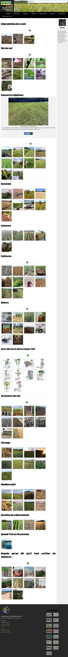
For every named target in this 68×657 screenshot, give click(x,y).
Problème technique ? (6, 632)
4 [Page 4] (31, 308)
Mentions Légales (5, 630)
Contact (3, 628)
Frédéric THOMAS (5, 622)
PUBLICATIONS (43, 13)
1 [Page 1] (25, 30)
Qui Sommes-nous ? (7, 16)
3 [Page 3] (29, 308)
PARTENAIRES (61, 13)
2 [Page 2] (27, 30)
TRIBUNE (33, 13)
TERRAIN (25, 13)
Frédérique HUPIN (5, 626)
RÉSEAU (52, 13)
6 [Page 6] (31, 262)
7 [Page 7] (32, 143)
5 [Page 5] (28, 143)
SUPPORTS (16, 13)
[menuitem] (3, 13)
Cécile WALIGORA (5, 624)
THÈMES (8, 13)
